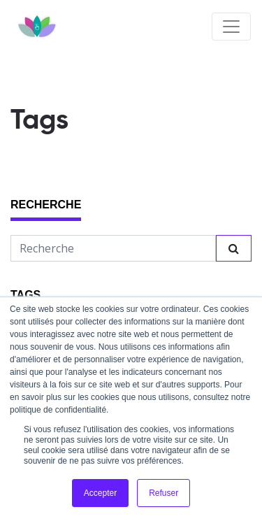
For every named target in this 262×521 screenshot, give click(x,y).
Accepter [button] (100, 493)
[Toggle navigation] (231, 27)
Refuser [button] (163, 493)
